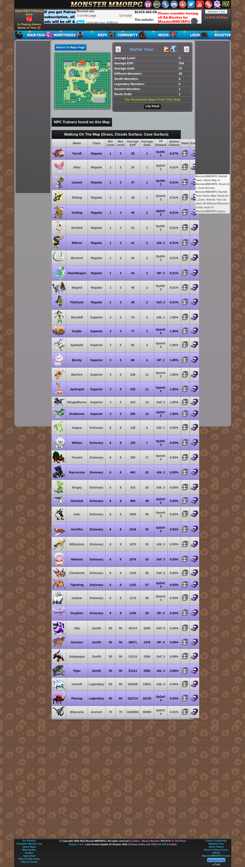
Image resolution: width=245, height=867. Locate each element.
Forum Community (216, 840)
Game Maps (29, 846)
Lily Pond (152, 106)
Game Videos (216, 846)
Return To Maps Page (70, 47)
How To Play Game (29, 859)
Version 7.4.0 (216, 11)
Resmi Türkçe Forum (216, 849)
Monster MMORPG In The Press (168, 841)
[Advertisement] (78, 16)
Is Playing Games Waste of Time (29, 26)
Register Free (216, 843)
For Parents (29, 840)
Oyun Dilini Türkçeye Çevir (29, 15)
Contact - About (139, 841)
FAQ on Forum (29, 862)
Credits (172, 844)
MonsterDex (29, 849)
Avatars (29, 852)
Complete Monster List (29, 843)
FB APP (162, 844)
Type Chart (29, 855)
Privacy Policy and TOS (142, 844)
